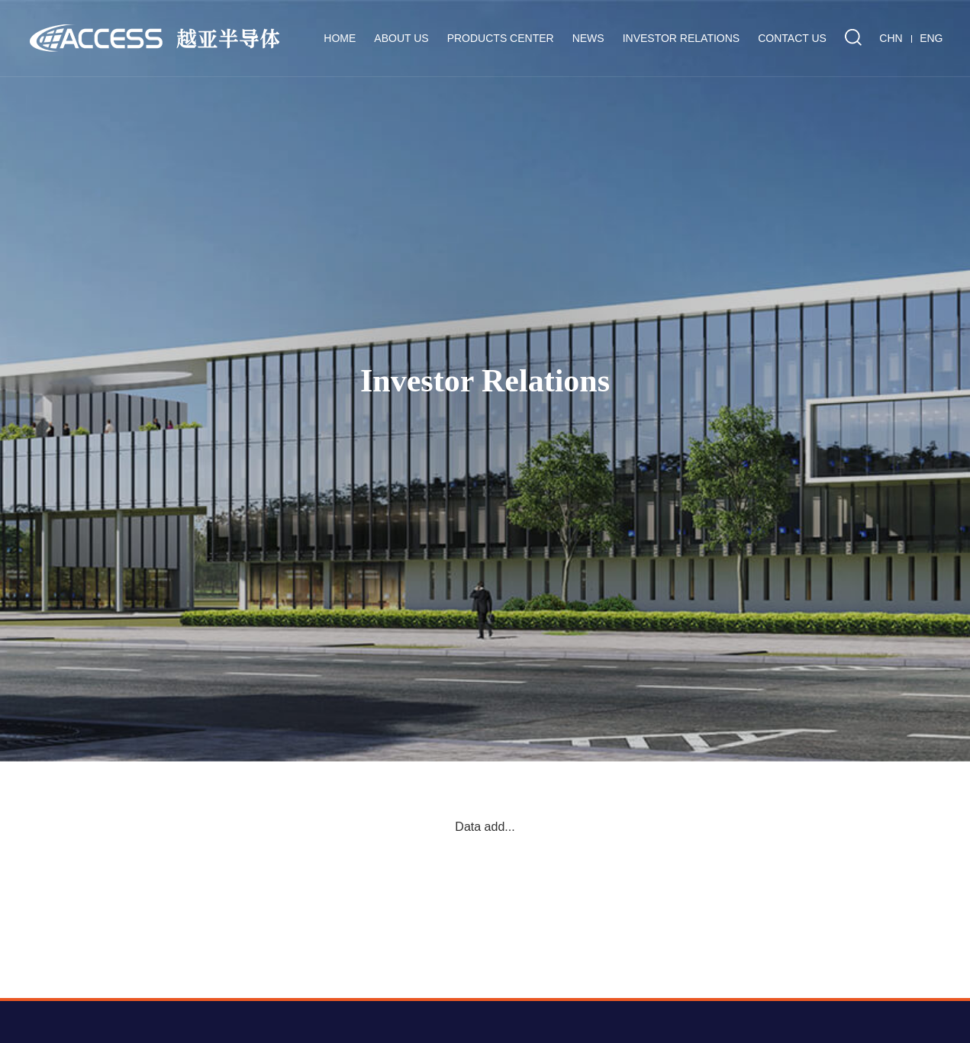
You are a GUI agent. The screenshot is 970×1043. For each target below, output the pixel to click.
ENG (931, 38)
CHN (890, 38)
